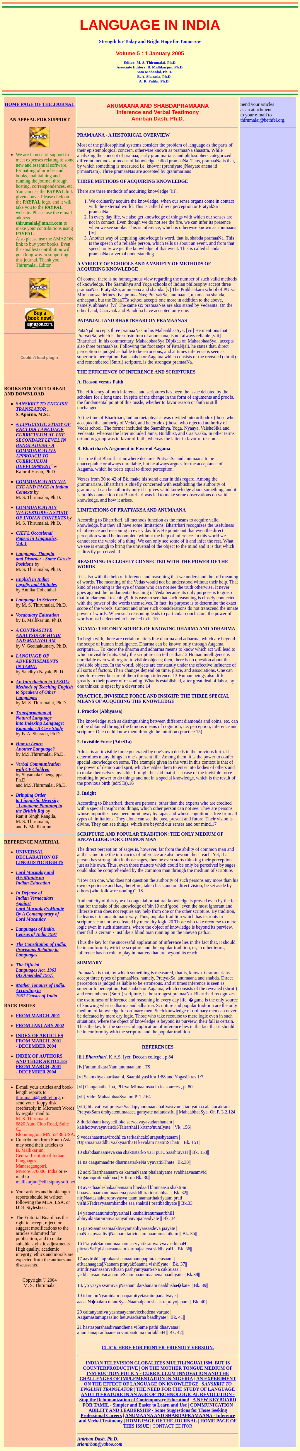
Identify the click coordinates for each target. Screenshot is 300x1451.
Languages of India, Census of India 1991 (36, 932)
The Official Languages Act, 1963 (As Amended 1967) (36, 970)
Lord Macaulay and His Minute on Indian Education (35, 877)
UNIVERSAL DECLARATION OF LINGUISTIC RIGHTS (39, 857)
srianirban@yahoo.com (99, 1444)
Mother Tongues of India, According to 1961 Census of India (40, 990)
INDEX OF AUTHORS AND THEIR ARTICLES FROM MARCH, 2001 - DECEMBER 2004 (41, 1064)
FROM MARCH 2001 (38, 1015)
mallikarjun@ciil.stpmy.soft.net (45, 1181)
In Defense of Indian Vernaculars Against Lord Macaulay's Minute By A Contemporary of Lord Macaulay (40, 906)
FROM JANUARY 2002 (40, 1025)
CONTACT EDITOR (172, 1426)
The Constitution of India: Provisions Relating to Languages (41, 949)
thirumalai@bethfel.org (38, 1097)
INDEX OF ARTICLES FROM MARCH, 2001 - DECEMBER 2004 (39, 1041)
